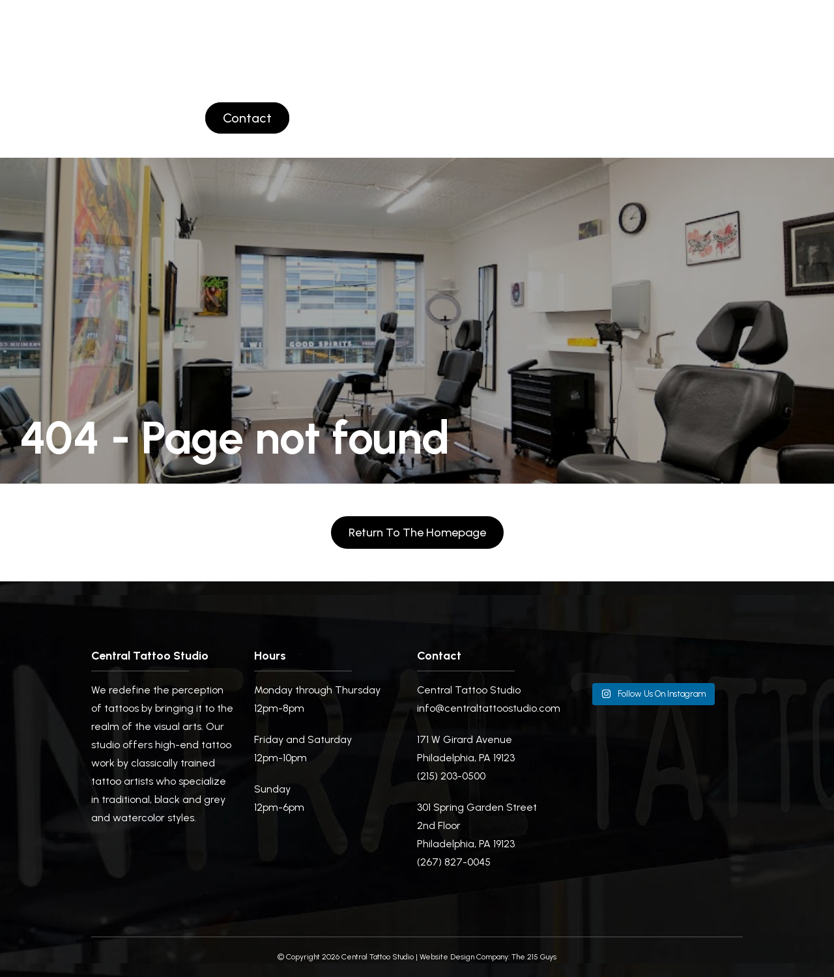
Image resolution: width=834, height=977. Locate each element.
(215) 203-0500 (451, 776)
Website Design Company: (465, 956)
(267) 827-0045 (454, 862)
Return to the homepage (417, 532)
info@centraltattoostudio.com (488, 708)
